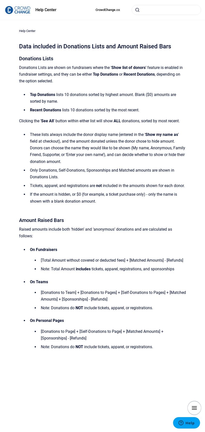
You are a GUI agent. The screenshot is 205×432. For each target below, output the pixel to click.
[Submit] (137, 10)
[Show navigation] (194, 408)
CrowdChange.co (108, 10)
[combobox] (166, 10)
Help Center (45, 9)
